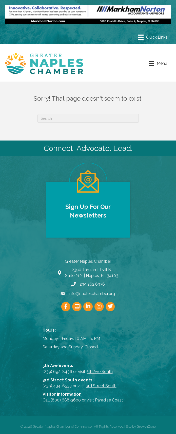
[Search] (88, 118)
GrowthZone (146, 426)
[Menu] (152, 37)
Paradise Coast (109, 400)
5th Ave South (99, 371)
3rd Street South (101, 385)
